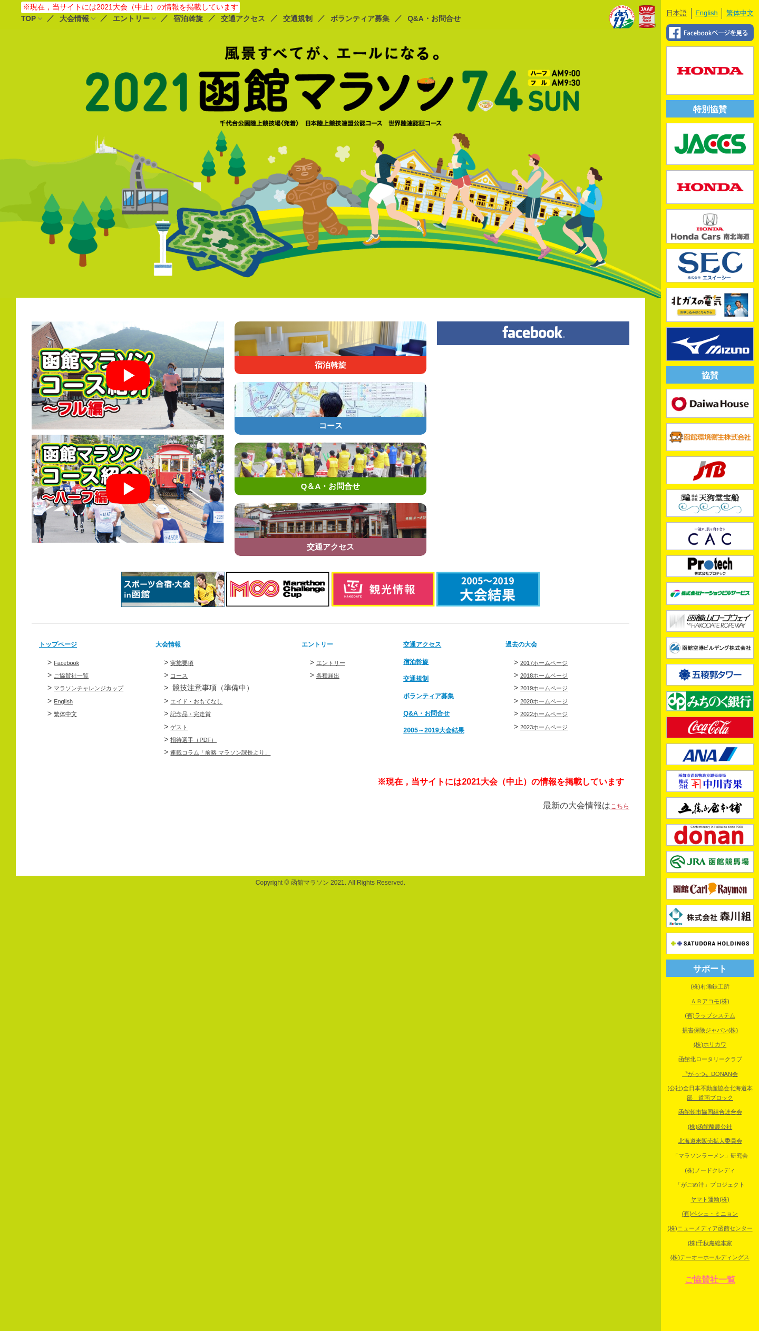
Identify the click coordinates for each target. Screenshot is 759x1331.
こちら (616, 805)
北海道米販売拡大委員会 (710, 1141)
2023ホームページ (550, 726)
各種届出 (331, 675)
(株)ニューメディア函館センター (709, 1228)
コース (181, 675)
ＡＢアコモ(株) (709, 1001)
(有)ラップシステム (710, 1015)
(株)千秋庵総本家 (710, 1243)
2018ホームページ (550, 675)
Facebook (70, 662)
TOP (28, 19)
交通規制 (298, 19)
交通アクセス (243, 19)
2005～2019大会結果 (443, 729)
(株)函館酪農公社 (710, 1126)
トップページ (64, 643)
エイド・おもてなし (203, 701)
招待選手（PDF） (199, 739)
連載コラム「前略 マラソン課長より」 (234, 752)
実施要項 (185, 662)
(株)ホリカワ (710, 1044)
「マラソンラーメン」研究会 (710, 1155)
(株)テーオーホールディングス (710, 1257)
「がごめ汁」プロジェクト (710, 1184)
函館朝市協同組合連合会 (710, 1112)
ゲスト (181, 726)
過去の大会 (526, 643)
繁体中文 (68, 713)
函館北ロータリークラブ (710, 1059)
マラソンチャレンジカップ (98, 687)
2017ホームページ (550, 662)
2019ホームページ (550, 687)
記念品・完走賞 (196, 713)
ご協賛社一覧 (76, 675)
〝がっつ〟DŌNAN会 (710, 1074)
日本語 (676, 13)
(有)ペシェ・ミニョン (710, 1213)
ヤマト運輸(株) (709, 1199)
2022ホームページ (550, 713)
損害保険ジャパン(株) (710, 1030)
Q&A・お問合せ (434, 19)
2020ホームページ (550, 701)
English (66, 701)
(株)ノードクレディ (710, 1170)
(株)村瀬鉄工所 (709, 986)
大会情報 (74, 19)
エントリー (131, 19)
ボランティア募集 (360, 19)
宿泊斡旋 (188, 19)
